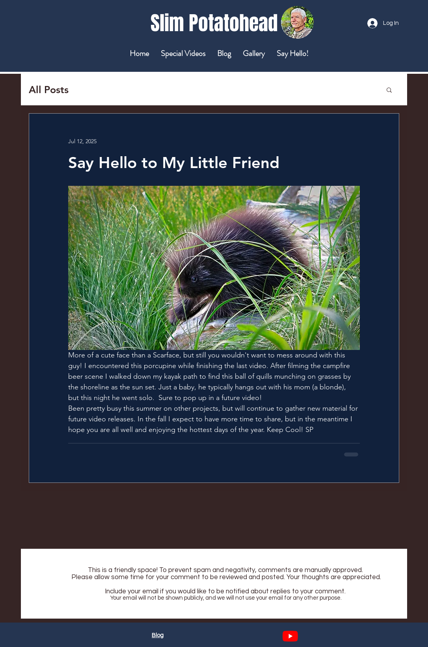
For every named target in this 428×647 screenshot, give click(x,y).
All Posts (49, 89)
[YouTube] (290, 636)
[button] (389, 89)
